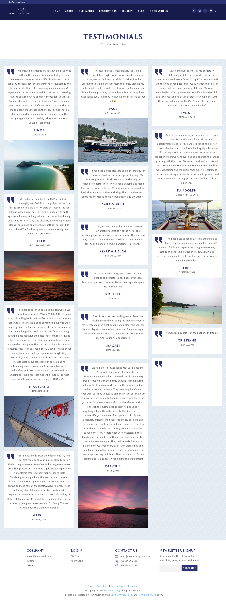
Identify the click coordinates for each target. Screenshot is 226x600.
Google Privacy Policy (122, 595)
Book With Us (159, 11)
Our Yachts (86, 11)
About (69, 11)
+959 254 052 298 (126, 565)
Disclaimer (133, 586)
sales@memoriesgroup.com (132, 556)
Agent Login (77, 561)
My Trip (75, 556)
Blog (141, 11)
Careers (31, 565)
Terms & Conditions (98, 586)
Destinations (108, 11)
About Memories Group (39, 556)
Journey (127, 11)
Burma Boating (112, 590)
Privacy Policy (118, 586)
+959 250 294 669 (126, 561)
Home (56, 11)
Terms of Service (147, 595)
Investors (32, 561)
